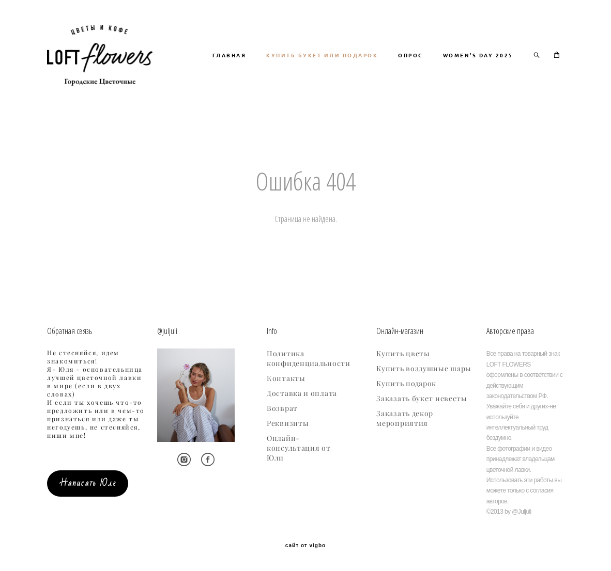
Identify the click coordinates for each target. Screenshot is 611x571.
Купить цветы (403, 354)
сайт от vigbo (305, 546)
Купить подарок (406, 384)
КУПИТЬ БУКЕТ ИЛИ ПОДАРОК (412, 62)
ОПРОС (500, 62)
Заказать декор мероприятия (404, 419)
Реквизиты (288, 424)
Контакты (286, 379)
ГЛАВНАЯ (320, 62)
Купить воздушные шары (423, 369)
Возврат (282, 409)
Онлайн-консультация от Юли (299, 448)
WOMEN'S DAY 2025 (478, 75)
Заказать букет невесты (421, 399)
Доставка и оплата (302, 394)
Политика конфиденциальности (308, 359)
